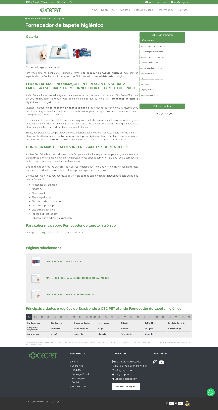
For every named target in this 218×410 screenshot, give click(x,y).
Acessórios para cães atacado (152, 52)
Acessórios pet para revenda (151, 69)
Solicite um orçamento (162, 35)
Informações (166, 9)
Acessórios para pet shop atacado (153, 58)
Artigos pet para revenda (150, 97)
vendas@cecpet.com (124, 378)
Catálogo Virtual (144, 9)
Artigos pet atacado (148, 91)
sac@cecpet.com (181, 2)
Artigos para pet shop (149, 74)
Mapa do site (78, 386)
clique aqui (46, 232)
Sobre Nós (108, 9)
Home (93, 9)
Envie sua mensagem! (126, 386)
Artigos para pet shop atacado (152, 80)
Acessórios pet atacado (149, 63)
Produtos (124, 9)
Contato (182, 9)
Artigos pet (145, 85)
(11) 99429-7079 (159, 2)
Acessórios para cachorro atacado (153, 46)
